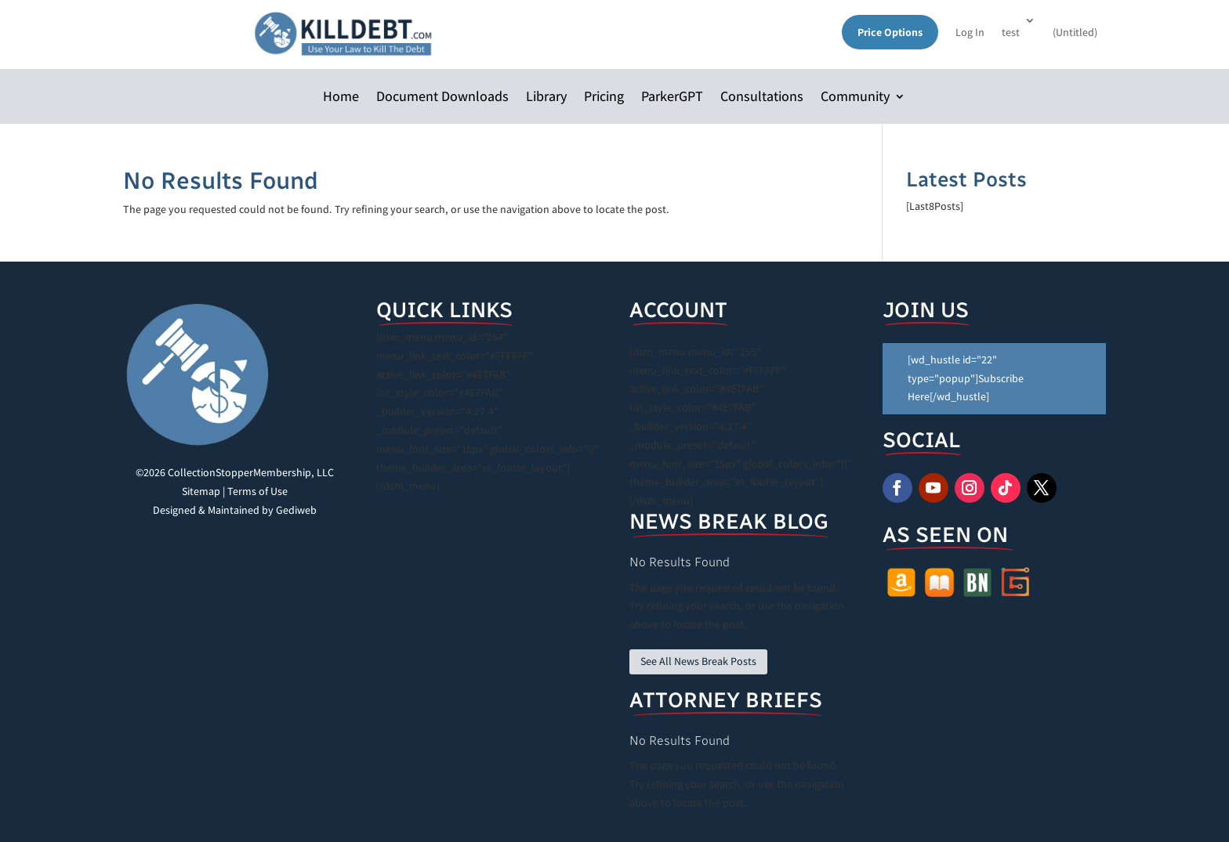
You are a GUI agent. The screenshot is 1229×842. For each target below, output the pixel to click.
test (1011, 32)
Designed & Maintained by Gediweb (235, 510)
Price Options (890, 32)
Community (855, 98)
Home (341, 98)
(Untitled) (1075, 32)
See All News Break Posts (698, 661)
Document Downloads (442, 98)
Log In (969, 32)
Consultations (761, 98)
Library (546, 98)
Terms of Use (257, 491)
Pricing (604, 98)
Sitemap (201, 491)
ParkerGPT (672, 98)
